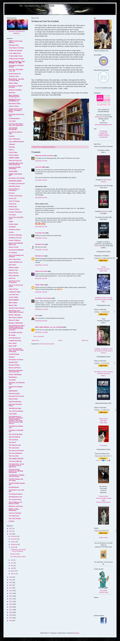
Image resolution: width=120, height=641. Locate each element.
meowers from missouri (17, 308)
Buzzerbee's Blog (14, 103)
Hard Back (103, 420)
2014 (11, 590)
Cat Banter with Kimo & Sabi (16, 115)
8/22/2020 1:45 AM (41, 238)
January (13, 573)
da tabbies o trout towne (43, 298)
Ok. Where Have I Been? (18, 556)
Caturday (12, 147)
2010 (11, 601)
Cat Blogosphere (14, 118)
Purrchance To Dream (16, 359)
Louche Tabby (13, 297)
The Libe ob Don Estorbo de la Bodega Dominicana (16, 471)
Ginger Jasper (13, 224)
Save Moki (12, 380)
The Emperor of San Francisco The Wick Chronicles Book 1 (103, 373)
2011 (11, 599)
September (14, 544)
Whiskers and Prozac (16, 506)
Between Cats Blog (15, 90)
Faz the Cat (12, 198)
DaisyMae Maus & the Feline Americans (16, 163)
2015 (11, 588)
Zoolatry (11, 521)
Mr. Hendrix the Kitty (15, 332)
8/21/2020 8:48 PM (41, 197)
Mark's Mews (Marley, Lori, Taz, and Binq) (49, 327)
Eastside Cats (39, 244)
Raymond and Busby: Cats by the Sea (16, 371)
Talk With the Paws (15, 408)
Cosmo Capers (14, 155)
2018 (11, 580)
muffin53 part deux (15, 340)
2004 (11, 618)
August (13, 547)
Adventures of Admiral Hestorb (16, 66)
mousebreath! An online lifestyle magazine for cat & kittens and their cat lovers (17, 328)
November (14, 539)
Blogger (77, 633)
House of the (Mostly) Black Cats (16, 243)
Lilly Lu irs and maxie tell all (16, 285)
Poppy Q (12, 357)
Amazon (104, 211)
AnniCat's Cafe (14, 76)
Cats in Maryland (14, 139)
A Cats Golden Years (15, 56)
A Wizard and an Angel (16, 58)
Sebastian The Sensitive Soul (17, 383)
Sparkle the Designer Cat (16, 387)
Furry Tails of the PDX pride (16, 218)
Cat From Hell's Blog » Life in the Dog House (16, 124)
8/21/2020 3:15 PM (41, 161)
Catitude (11, 136)
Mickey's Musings (15, 315)
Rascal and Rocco (15, 367)
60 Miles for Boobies (15, 50)
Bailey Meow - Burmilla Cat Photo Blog (16, 79)
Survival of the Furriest (16, 396)
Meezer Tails (13, 305)
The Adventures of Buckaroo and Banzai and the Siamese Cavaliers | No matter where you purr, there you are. (16, 420)
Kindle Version (103, 418)
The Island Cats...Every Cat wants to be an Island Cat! (16, 465)
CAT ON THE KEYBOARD (13, 128)
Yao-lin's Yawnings (15, 513)
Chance (11, 149)
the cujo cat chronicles (16, 450)
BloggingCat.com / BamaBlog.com (15, 100)
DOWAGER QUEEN (15, 181)
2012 (11, 596)
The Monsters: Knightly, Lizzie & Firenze (17, 475)
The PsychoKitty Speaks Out (17, 483)
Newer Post (35, 340)
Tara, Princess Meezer (16, 411)
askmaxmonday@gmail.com (103, 124)
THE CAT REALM (14, 437)
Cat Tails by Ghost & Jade (15, 132)
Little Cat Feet (13, 289)
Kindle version (103, 537)
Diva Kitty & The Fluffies (17, 178)
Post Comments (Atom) (47, 344)
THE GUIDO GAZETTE (16, 458)
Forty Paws (12, 204)
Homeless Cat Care (15, 237)
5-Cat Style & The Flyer (16, 48)
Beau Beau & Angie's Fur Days (16, 86)
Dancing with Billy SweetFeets (15, 168)
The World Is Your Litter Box (16, 490)
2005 (11, 615)
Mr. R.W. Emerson (15, 338)
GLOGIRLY (12, 227)
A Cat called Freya (15, 53)
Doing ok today (15, 554)
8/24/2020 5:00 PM (41, 321)
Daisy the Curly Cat (15, 160)
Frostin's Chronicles (15, 212)
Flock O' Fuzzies (14, 201)
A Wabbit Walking (103, 135)
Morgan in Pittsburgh (16, 323)
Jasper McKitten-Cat (15, 262)
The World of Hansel (15, 494)
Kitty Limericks (14, 275)
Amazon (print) (103, 496)
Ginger (11, 221)
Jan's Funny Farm (15, 259)
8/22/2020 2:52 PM (41, 278)
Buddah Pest (103, 133)
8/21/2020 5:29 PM (41, 180)
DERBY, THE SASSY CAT (15, 174)
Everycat (12, 193)
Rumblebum (13, 377)
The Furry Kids (14, 456)
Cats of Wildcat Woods (16, 141)
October (13, 541)
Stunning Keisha (14, 393)
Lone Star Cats (40, 233)
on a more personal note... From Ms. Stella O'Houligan (16, 350)
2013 (11, 593)
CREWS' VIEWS (14, 158)
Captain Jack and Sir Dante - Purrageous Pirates (15, 110)
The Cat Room (13, 439)
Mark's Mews (13, 302)
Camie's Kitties (14, 106)
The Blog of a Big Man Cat (16, 431)
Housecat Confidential (16, 250)
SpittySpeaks (13, 391)
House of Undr (13, 247)
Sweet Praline (13, 399)
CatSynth (12, 144)
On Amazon (103, 445)
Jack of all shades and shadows (16, 256)
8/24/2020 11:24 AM (41, 309)
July (12, 560)
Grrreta (11, 232)
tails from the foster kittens (15, 405)
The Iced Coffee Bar (15, 461)
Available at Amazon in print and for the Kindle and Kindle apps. (103, 299)
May (12, 565)
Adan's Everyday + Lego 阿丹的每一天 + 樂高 (17, 62)
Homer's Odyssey (15, 240)
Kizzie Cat (12, 278)
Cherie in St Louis (41, 271)
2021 (11, 531)
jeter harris (12, 264)
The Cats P (12, 442)
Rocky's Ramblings (15, 374)
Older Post (85, 340)
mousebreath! (103, 137)
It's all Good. (13, 252)
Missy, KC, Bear (14, 320)
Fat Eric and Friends (15, 196)
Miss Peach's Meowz (15, 317)
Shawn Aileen (39, 285)
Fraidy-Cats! (13, 206)
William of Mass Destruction (14, 509)
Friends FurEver (14, 209)
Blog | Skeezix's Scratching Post (14, 96)
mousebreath (99, 117)
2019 (11, 577)
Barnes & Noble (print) (103, 502)
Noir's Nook (13, 343)
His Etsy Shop (103, 592)
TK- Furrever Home (15, 499)
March (13, 571)
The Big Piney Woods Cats (16, 426)
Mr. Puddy (12, 335)
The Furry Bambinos (15, 453)
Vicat (37, 315)
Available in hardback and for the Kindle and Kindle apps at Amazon (103, 351)
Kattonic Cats (13, 270)
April (12, 568)
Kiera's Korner (13, 273)
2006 (11, 612)
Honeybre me (39, 256)
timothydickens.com (15, 497)
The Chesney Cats (15, 445)
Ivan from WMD (40, 167)
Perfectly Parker (14, 354)
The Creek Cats (14, 448)
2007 (11, 609)
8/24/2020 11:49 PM (41, 332)
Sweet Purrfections (15, 401)
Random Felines (14, 365)
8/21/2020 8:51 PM (41, 226)
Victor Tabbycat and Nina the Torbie (15, 502)
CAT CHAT (12, 121)
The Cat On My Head (15, 434)
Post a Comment (38, 336)
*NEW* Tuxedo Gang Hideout (15, 41)
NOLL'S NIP (13, 346)
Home (60, 340)
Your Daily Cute (14, 516)
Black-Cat (12, 92)
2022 (11, 528)
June (12, 563)
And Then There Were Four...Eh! (16, 70)
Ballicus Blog (13, 83)
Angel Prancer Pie (15, 73)
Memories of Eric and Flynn (44, 155)
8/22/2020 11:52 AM (41, 265)
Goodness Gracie (14, 229)
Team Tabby (13, 414)
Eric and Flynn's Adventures (14, 189)
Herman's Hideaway (15, 235)
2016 (11, 585)
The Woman (103, 131)
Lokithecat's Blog (14, 292)
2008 (11, 607)
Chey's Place (13, 152)
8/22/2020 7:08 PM (41, 292)
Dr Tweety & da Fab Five (17, 183)
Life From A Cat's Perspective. (14, 281)
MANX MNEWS (14, 300)
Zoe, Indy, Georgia (15, 518)
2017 (11, 582)
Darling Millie (13, 171)
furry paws (12, 214)
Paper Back (103, 422)
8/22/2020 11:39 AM (41, 249)
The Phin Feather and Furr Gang (16, 479)
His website (103, 590)
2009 (11, 604)
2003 (11, 620)
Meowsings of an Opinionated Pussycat (16, 311)
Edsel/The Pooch (14, 186)
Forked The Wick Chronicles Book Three (103, 269)
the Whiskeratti (14, 487)
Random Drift (13, 362)
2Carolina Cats (14, 45)
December (14, 536)
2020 (11, 534)
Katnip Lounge (14, 267)
